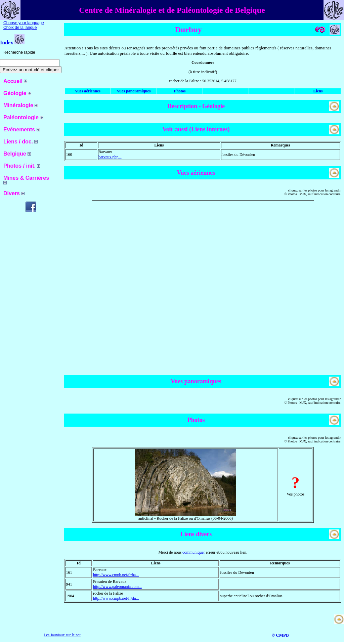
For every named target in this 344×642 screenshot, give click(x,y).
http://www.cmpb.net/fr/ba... (116, 574)
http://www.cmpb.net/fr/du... (116, 598)
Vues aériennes (87, 91)
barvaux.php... (110, 157)
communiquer (193, 552)
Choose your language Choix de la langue (23, 25)
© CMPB (280, 635)
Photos (180, 91)
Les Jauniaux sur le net (62, 635)
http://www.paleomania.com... (117, 586)
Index (12, 42)
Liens (317, 91)
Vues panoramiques (134, 91)
